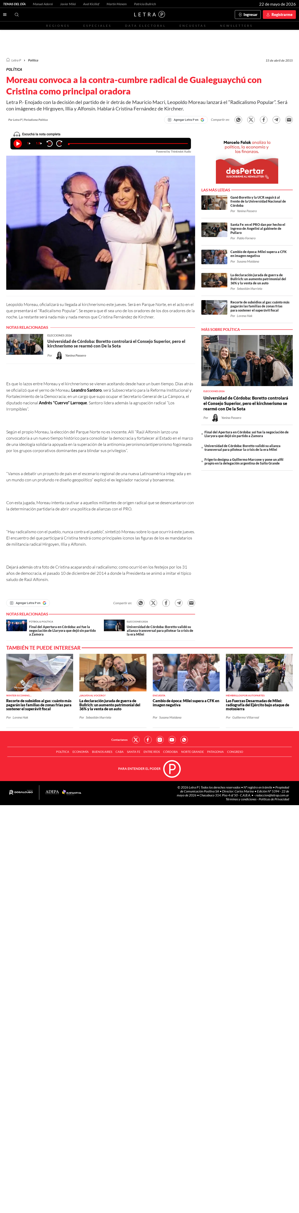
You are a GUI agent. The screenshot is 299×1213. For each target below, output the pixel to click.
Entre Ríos (152, 751)
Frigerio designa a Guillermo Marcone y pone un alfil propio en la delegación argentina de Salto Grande (243, 461)
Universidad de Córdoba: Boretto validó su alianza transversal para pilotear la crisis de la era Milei (242, 447)
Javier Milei (68, 4)
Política (33, 60)
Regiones (58, 25)
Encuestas (193, 25)
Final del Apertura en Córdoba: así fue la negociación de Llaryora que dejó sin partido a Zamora (246, 434)
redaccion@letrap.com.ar (272, 795)
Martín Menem (117, 4)
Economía (81, 751)
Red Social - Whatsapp (184, 739)
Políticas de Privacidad (274, 799)
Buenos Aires (102, 751)
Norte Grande (192, 751)
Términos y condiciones (241, 799)
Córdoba (170, 751)
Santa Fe (133, 751)
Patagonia (215, 751)
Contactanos (119, 739)
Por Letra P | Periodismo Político (28, 119)
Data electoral (145, 25)
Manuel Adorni (43, 4)
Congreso (235, 751)
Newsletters (236, 25)
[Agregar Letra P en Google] (186, 120)
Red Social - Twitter (135, 739)
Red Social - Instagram (160, 739)
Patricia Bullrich (145, 4)
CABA (120, 751)
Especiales (97, 25)
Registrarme (282, 14)
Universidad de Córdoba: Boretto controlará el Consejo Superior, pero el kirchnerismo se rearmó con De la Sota (245, 403)
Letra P (16, 60)
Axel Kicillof (91, 4)
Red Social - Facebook (147, 739)
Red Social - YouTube (172, 739)
